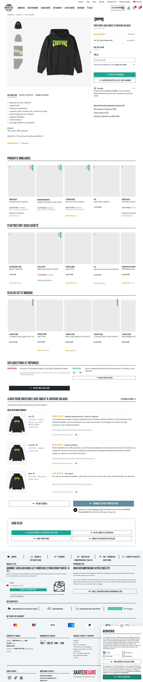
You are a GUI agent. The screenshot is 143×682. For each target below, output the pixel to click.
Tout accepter (122, 677)
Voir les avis (131, 34)
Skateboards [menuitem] (33, 8)
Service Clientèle (131, 557)
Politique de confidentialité (48, 678)
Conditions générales (46, 676)
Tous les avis (77, 651)
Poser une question (39, 388)
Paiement (76, 640)
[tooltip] (134, 40)
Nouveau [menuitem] (81, 8)
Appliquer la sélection (122, 662)
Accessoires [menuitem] (70, 8)
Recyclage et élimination (80, 655)
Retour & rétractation (79, 645)
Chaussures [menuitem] (46, 8)
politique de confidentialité (120, 672)
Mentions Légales (47, 671)
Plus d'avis (39, 503)
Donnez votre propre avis (103, 503)
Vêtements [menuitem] (57, 8)
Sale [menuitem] (90, 8)
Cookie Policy (43, 681)
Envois (11, 557)
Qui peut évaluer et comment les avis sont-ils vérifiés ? (27, 405)
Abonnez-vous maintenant (28, 590)
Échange (59, 557)
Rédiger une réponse (104, 378)
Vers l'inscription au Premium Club (105, 591)
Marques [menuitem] (21, 8)
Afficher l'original (33, 424)
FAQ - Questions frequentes (81, 653)
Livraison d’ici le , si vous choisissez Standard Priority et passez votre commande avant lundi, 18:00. (115, 92)
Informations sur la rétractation (82, 647)
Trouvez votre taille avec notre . (114, 65)
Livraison (76, 642)
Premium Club (98, 509)
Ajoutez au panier (115, 75)
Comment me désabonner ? (17, 596)
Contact (75, 657)
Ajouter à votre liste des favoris (114, 80)
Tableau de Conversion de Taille (82, 649)
